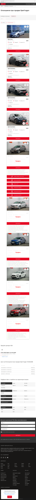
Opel (8, 466)
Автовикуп (14, 480)
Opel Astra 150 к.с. (11, 213)
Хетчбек (25, 383)
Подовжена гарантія (16, 483)
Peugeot (16, 466)
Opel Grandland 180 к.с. (12, 128)
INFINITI (22, 463)
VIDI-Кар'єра (27, 483)
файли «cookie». (7, 493)
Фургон (14, 385)
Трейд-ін (14, 477)
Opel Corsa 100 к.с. (11, 248)
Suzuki (29, 466)
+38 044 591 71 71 (5, 355)
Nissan (2, 466)
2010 (13, 411)
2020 (14, 409)
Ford (8, 463)
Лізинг (14, 474)
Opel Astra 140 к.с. (11, 40)
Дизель (25, 390)
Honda (16, 463)
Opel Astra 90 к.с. (11, 157)
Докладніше (18, 80)
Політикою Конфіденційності (9, 494)
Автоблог (26, 477)
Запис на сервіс (3, 474)
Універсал (3, 385)
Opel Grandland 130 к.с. (12, 99)
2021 (2, 409)
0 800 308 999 (16, 439)
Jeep (29, 463)
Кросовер (3, 387)
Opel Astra (10, 39)
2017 (25, 409)
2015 (2, 411)
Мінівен (25, 385)
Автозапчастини (3, 477)
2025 (14, 407)
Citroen (2, 463)
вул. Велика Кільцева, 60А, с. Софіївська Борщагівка (9, 353)
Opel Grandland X (12, 318)
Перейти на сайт (5, 356)
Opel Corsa (10, 247)
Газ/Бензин (15, 390)
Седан (14, 383)
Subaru (22, 466)
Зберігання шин (3, 480)
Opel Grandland (11, 68)
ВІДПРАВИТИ (18, 435)
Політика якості (27, 480)
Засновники (27, 474)
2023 (25, 407)
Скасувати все (13, 16)
